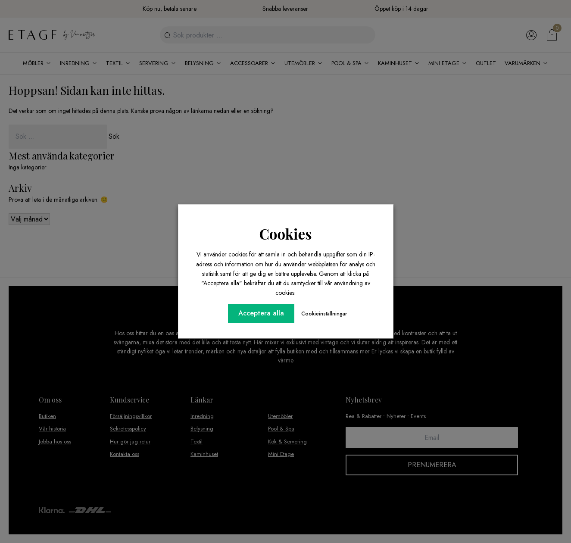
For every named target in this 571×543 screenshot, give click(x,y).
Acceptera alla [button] (261, 313)
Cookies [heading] (285, 233)
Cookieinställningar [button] (324, 314)
